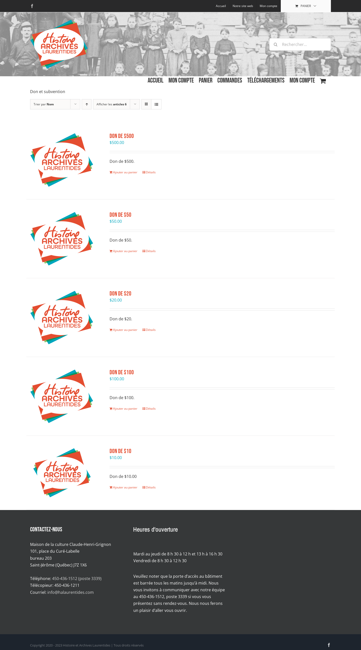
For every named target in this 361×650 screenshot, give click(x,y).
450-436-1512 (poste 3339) (77, 578)
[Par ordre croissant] (87, 104)
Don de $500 (122, 136)
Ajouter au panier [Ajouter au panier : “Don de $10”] (125, 487)
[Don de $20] (61, 317)
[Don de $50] (61, 238)
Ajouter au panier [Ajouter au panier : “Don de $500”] (125, 172)
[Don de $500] (61, 160)
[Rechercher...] (300, 44)
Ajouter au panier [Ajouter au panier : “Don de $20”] (125, 330)
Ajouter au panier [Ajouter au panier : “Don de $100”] (125, 408)
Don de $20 (120, 293)
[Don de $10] (61, 472)
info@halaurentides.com (70, 592)
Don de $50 (120, 215)
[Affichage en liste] (156, 104)
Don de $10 (120, 451)
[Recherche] (275, 44)
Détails (151, 172)
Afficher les (112, 104)
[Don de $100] (61, 396)
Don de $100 (122, 372)
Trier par (44, 104)
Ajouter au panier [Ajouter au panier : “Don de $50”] (125, 251)
